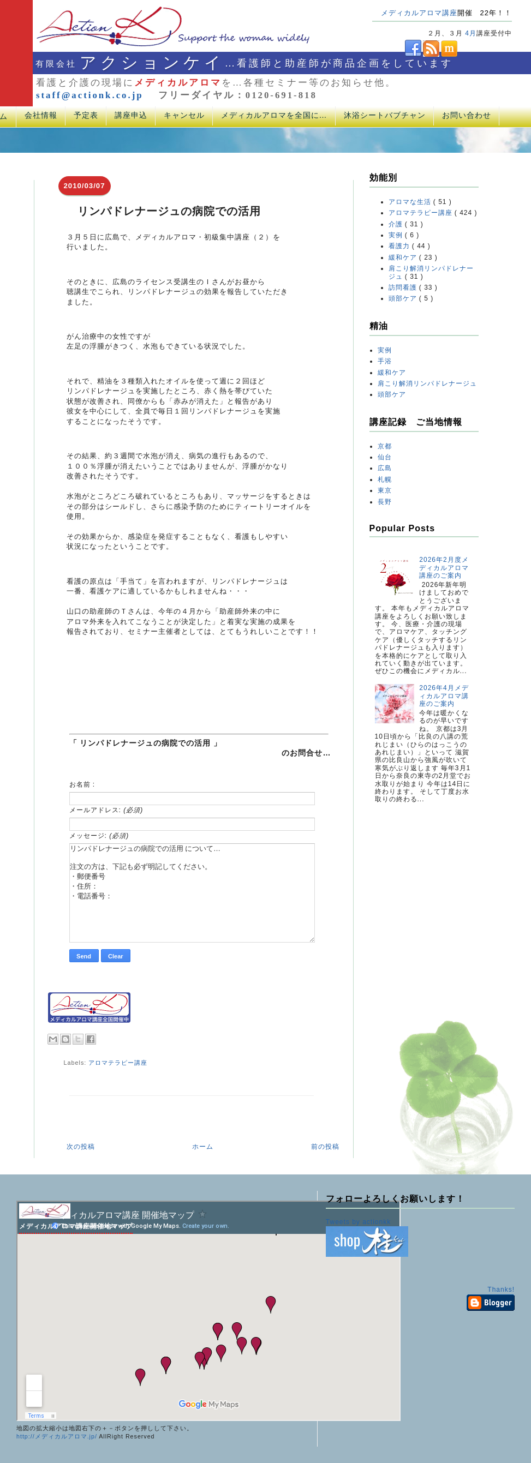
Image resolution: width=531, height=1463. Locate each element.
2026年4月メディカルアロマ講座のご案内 (444, 695)
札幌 (385, 479)
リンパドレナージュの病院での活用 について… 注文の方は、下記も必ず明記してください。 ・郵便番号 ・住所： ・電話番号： (192, 893)
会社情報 (41, 115)
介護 (397, 224)
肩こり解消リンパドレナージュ (427, 383)
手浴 (385, 361)
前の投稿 (325, 1146)
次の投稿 (81, 1146)
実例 (397, 235)
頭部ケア (404, 298)
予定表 (86, 115)
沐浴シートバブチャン (385, 115)
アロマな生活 (411, 202)
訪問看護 (404, 287)
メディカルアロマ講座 (419, 13)
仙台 (385, 457)
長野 (385, 502)
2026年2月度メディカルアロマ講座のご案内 (444, 567)
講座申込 (131, 115)
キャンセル (184, 115)
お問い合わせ (466, 115)
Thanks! (501, 1289)
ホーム (202, 1146)
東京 (385, 490)
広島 (385, 468)
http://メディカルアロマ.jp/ (56, 1436)
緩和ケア (404, 257)
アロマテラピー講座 (117, 1062)
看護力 (400, 246)
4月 (470, 33)
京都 (385, 446)
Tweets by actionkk (358, 1222)
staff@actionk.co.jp (90, 95)
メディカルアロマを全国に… (274, 115)
